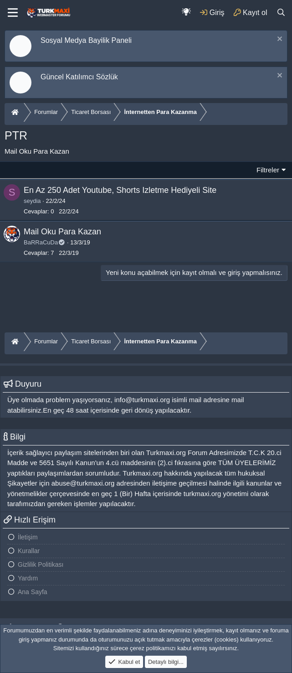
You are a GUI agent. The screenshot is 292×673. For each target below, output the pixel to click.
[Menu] (13, 13)
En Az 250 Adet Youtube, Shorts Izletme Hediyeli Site (120, 190)
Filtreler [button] (267, 170)
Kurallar (29, 550)
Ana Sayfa (32, 591)
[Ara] (281, 12)
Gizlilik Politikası (40, 564)
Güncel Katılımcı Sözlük (79, 77)
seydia (32, 200)
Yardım (28, 578)
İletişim (28, 537)
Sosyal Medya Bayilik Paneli (86, 40)
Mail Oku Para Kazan (62, 231)
